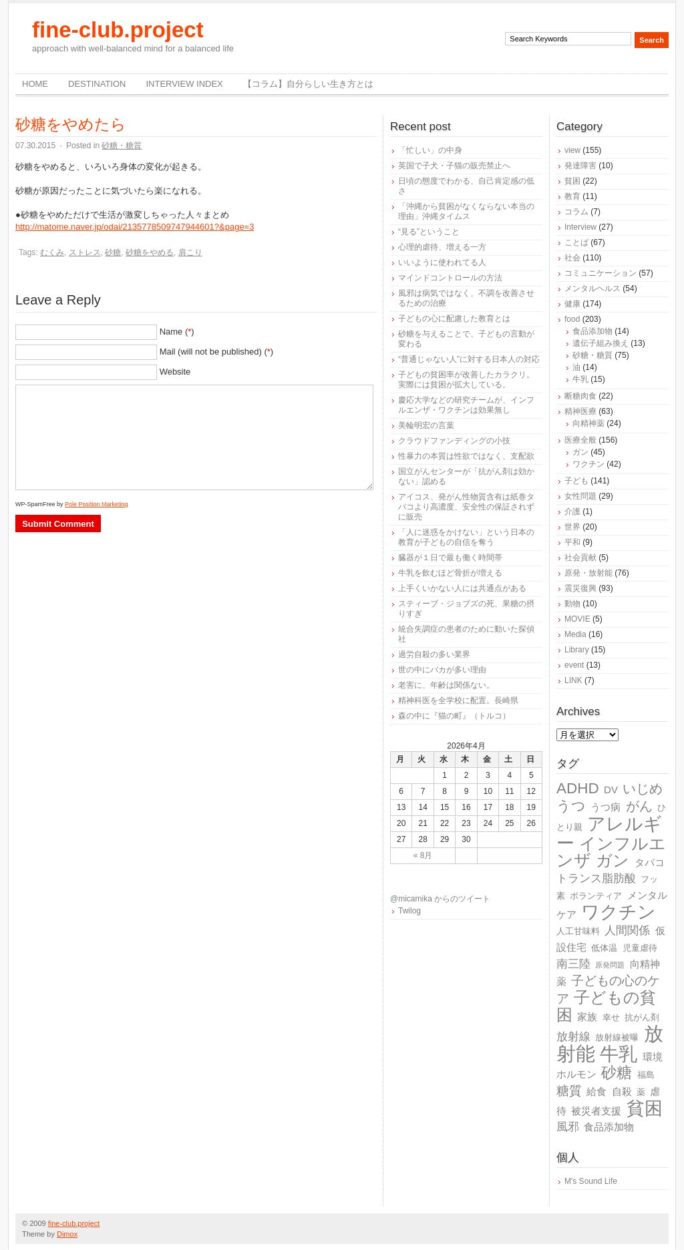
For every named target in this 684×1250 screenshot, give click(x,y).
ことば (576, 242)
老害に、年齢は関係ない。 (446, 685)
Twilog (409, 910)
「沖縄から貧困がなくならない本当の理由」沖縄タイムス (466, 211)
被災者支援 (596, 1110)
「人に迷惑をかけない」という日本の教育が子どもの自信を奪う (466, 537)
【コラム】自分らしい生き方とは (308, 84)
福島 (646, 1075)
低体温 (604, 948)
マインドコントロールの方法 (450, 277)
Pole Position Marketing (96, 504)
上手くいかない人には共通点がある (462, 588)
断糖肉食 (580, 396)
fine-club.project (118, 29)
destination (97, 84)
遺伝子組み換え (600, 343)
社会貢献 (580, 557)
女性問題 (580, 496)
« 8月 (423, 855)
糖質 (569, 1091)
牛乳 (580, 379)
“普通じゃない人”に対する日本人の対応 (469, 359)
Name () (177, 332)
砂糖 (113, 252)
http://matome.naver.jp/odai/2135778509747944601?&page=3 (134, 227)
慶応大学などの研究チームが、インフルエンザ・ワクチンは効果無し (466, 405)
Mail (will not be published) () (217, 352)
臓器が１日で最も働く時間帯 (450, 557)
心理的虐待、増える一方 (442, 247)
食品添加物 (592, 331)
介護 (572, 511)
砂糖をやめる (150, 252)
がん (639, 806)
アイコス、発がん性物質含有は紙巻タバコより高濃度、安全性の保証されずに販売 (466, 507)
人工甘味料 (578, 931)
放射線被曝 (617, 1037)
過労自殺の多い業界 (434, 654)
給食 (596, 1091)
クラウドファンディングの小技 (454, 440)
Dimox (67, 1234)
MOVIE (577, 619)
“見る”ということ (429, 231)
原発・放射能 (588, 573)
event (574, 665)
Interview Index (184, 84)
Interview (580, 227)
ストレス (85, 252)
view (572, 150)
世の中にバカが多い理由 (442, 669)
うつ (571, 806)
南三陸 (573, 964)
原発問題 (610, 965)
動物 (572, 603)
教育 (572, 196)
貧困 (572, 181)
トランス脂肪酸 (596, 878)
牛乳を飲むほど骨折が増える (450, 573)
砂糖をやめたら (70, 124)
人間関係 (627, 930)
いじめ (643, 788)
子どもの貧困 (606, 1006)
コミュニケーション (600, 273)
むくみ (52, 252)
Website (175, 372)
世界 (572, 527)
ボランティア (596, 896)
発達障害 (580, 165)
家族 (587, 1016)
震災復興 (580, 588)
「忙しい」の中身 (430, 150)
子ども (576, 480)
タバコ (650, 862)
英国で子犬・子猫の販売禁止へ (454, 165)
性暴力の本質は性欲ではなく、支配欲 (466, 456)
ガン (580, 452)
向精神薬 (588, 423)
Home (35, 84)
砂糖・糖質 (122, 145)
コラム (576, 211)
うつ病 (605, 807)
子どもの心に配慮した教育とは (454, 318)
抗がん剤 (642, 1017)
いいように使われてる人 (442, 262)
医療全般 (580, 440)
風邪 (567, 1126)
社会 (572, 257)
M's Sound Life (590, 1181)
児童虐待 (640, 948)
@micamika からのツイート (440, 898)
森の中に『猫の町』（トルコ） (454, 715)
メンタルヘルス (592, 288)
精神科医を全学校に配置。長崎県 (458, 700)
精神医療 (580, 411)
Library (576, 649)
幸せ (611, 1017)
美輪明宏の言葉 (426, 425)
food (572, 319)
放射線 (573, 1036)
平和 (572, 542)
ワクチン (588, 464)
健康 (572, 303)
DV (611, 789)
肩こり (190, 252)
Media (575, 634)
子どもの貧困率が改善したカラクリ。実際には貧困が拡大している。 (466, 379)
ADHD (577, 788)
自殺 (622, 1091)
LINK (573, 680)
